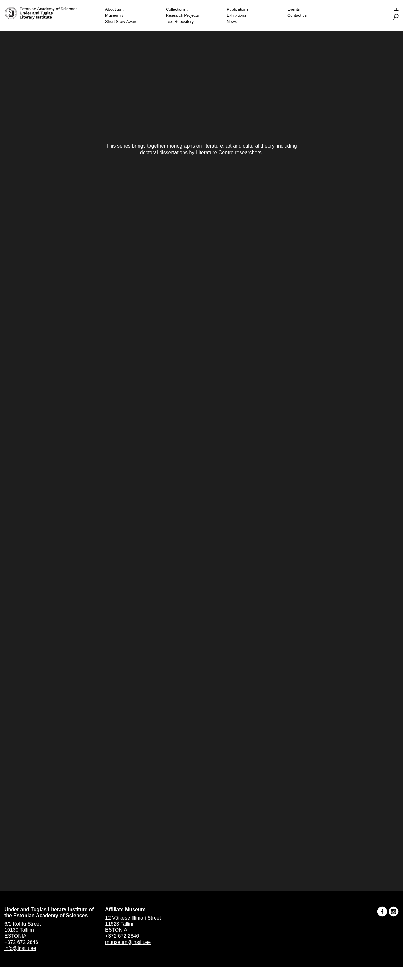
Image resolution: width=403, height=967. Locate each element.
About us (113, 9)
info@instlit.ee (20, 948)
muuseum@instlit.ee (128, 942)
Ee (396, 9)
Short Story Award (121, 21)
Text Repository (180, 21)
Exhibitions (236, 15)
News (232, 21)
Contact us (297, 15)
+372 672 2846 (21, 942)
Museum (113, 15)
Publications (237, 9)
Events (293, 9)
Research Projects (182, 15)
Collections (176, 9)
